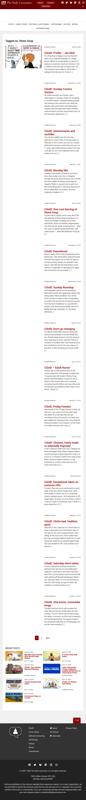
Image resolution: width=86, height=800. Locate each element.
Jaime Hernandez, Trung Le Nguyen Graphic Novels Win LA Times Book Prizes (71, 670)
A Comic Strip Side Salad (69, 656)
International (43, 28)
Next (48, 638)
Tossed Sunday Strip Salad (33, 683)
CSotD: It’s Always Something (69, 683)
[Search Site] (83, 6)
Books (75, 24)
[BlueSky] (71, 2)
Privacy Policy (71, 728)
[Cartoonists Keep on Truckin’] (14, 697)
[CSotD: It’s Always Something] (51, 683)
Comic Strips (21, 24)
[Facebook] (62, 2)
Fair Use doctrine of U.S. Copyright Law (57, 787)
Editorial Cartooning (39, 24)
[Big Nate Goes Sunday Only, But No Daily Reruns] (14, 656)
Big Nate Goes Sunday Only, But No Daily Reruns (33, 656)
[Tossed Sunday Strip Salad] (14, 684)
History (67, 24)
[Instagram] (83, 2)
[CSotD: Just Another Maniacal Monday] (14, 669)
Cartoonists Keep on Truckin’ (33, 697)
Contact (50, 3)
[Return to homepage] (16, 741)
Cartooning (56, 24)
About (40, 3)
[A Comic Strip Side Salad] (51, 656)
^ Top (77, 720)
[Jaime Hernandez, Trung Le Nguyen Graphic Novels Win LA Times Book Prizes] (51, 669)
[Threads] (79, 2)
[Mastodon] (75, 2)
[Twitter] (66, 2)
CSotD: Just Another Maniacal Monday (33, 668)
